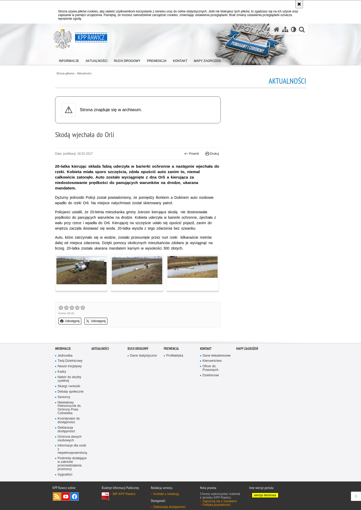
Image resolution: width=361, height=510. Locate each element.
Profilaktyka (174, 355)
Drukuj (212, 154)
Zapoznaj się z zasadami (220, 501)
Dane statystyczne (143, 355)
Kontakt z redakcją (166, 494)
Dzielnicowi (211, 375)
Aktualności (84, 73)
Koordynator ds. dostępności (69, 420)
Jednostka (65, 355)
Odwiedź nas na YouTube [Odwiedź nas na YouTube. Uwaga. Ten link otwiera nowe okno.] (66, 496)
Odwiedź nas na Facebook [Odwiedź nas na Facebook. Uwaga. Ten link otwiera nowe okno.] (74, 496)
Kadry (62, 371)
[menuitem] (69, 59)
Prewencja (171, 348)
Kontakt (205, 348)
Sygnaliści (65, 474)
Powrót (191, 154)
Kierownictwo (212, 361)
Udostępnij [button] (70, 321)
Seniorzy (64, 397)
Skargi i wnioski (69, 386)
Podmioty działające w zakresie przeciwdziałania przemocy (72, 464)
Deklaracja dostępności (66, 429)
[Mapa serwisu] (285, 29)
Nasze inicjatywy (70, 366)
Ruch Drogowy (138, 348)
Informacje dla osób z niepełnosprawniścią (72, 449)
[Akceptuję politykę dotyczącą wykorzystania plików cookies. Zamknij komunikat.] (299, 4)
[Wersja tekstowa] (293, 29)
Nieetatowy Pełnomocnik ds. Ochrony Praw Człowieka (70, 408)
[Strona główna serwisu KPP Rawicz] (276, 29)
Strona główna (65, 73)
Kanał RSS (57, 496)
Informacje (63, 348)
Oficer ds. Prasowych (211, 368)
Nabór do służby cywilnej (69, 379)
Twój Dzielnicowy (70, 361)
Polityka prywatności (217, 505)
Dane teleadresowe (217, 355)
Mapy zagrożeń (247, 348)
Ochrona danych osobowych (70, 438)
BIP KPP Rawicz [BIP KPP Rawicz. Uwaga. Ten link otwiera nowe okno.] (124, 494)
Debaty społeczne (71, 391)
